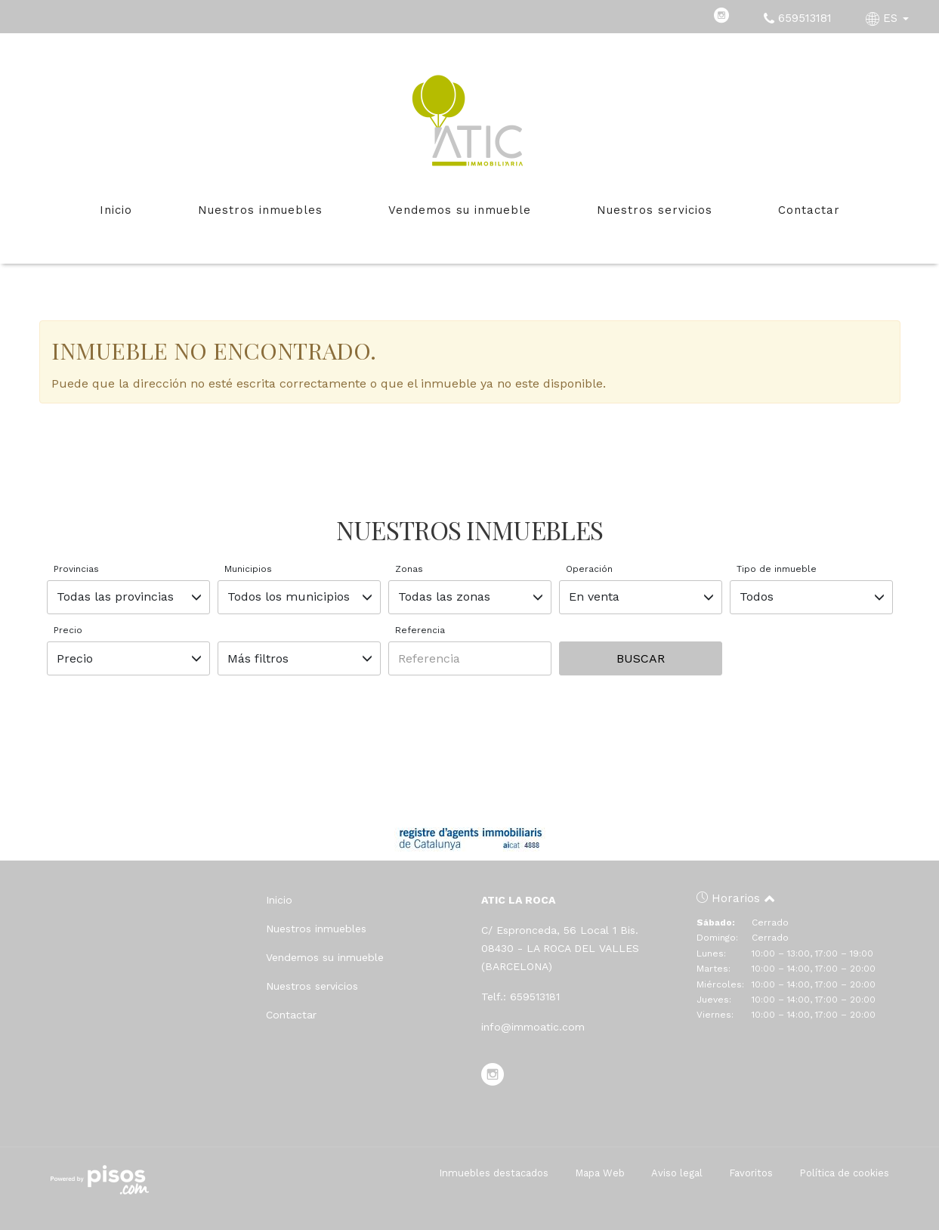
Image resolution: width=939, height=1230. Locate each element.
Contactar (809, 210)
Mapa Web (600, 1173)
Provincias (76, 569)
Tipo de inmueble (777, 569)
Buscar (640, 658)
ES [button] (889, 18)
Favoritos (751, 1173)
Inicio (116, 210)
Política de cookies (844, 1173)
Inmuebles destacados (493, 1173)
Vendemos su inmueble (459, 210)
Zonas (409, 569)
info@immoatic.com (533, 1027)
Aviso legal (677, 1173)
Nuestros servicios (654, 210)
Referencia (420, 630)
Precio (68, 630)
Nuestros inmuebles (260, 210)
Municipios (248, 569)
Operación (589, 569)
